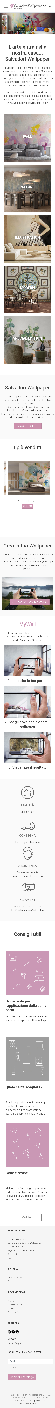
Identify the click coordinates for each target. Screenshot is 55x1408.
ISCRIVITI (14, 1367)
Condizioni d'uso (15, 1305)
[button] (4, 23)
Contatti (11, 1281)
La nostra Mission (16, 1277)
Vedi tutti (27, 1217)
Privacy (11, 1301)
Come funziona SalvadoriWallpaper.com (25, 1243)
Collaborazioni (14, 1312)
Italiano (11, 1343)
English (19, 1343)
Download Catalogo (16, 1247)
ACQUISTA (27, 506)
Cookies (11, 1308)
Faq (9, 1258)
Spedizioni (12, 1254)
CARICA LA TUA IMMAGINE (30, 601)
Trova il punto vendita (17, 1239)
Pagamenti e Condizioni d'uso (21, 1250)
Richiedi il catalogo (21, 1377)
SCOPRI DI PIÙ (27, 426)
